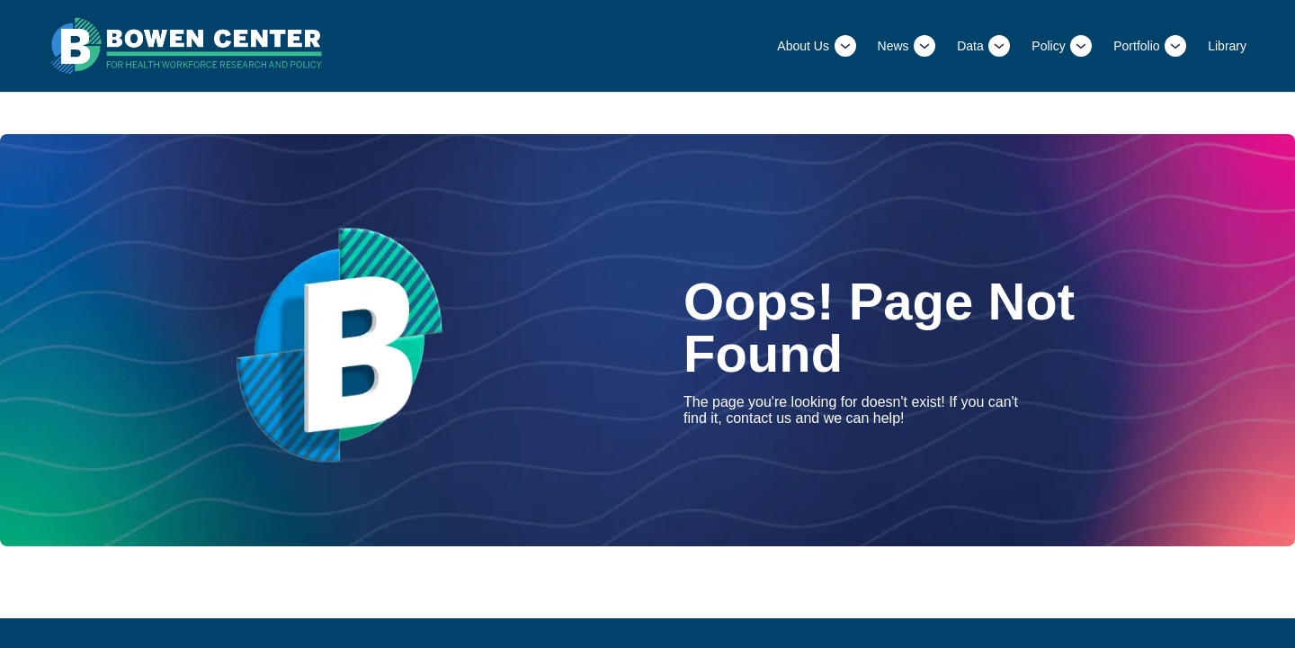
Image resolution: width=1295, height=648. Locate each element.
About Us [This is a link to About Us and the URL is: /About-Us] (803, 46)
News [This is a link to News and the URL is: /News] (893, 46)
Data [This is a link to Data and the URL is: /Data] (970, 46)
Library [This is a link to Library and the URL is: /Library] (1227, 46)
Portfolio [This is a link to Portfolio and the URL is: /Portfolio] (1136, 46)
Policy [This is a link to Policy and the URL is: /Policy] (1048, 46)
